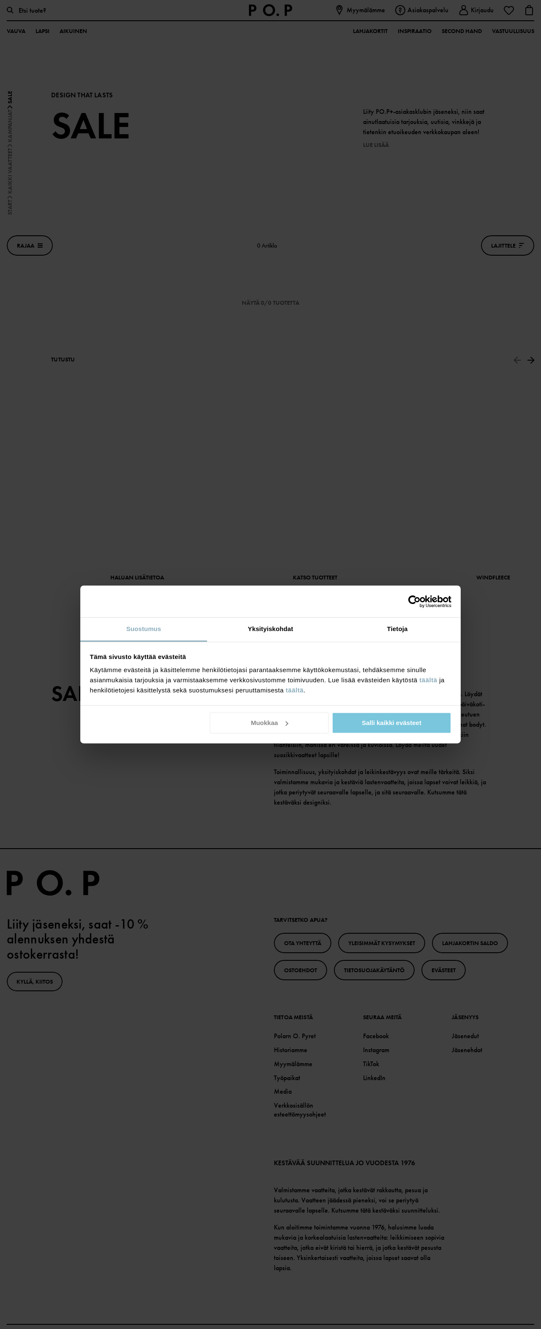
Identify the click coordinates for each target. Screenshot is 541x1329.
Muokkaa (269, 722)
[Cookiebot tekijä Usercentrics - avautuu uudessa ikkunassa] (414, 601)
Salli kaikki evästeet (391, 722)
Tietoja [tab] (397, 628)
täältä (428, 680)
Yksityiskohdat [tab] (270, 628)
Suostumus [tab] (143, 628)
